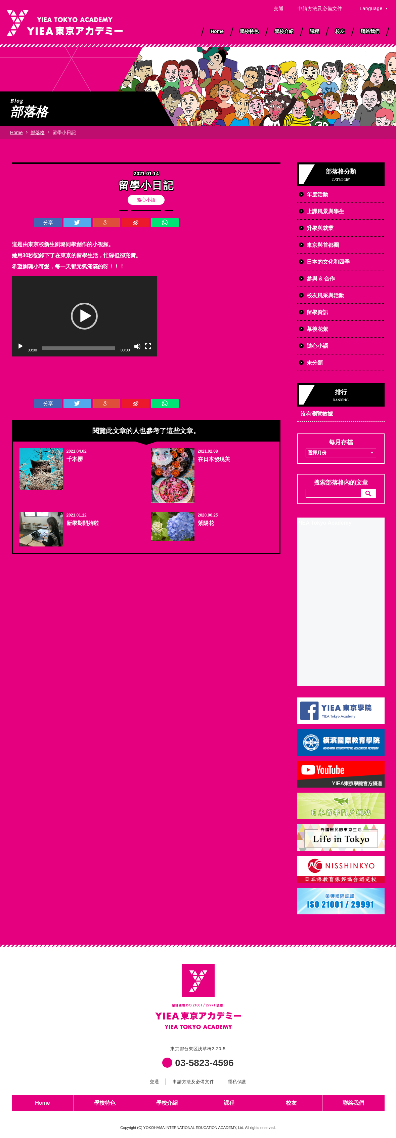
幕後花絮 (317, 329)
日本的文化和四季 (328, 262)
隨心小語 (146, 199)
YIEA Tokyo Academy (324, 523)
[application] (84, 316)
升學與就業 (320, 228)
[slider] (78, 348)
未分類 (315, 363)
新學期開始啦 (83, 523)
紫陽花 (206, 523)
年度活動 (317, 194)
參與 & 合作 (321, 278)
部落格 (38, 132)
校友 (291, 1103)
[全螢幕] (148, 346)
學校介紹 (167, 1103)
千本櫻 (75, 459)
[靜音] (137, 346)
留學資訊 (317, 312)
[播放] (20, 346)
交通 (278, 8)
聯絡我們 (353, 1103)
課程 (229, 1103)
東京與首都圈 (323, 245)
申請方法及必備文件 (320, 8)
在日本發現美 (214, 459)
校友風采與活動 (325, 295)
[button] (84, 316)
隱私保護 (237, 1081)
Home (16, 132)
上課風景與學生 (325, 211)
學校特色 (105, 1103)
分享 (48, 222)
